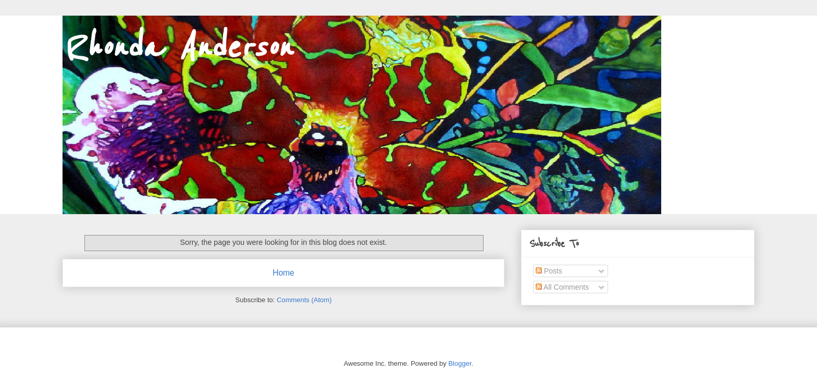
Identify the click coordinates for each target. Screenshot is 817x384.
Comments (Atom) (304, 300)
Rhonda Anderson (177, 48)
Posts (549, 271)
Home (283, 272)
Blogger (459, 363)
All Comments (562, 287)
